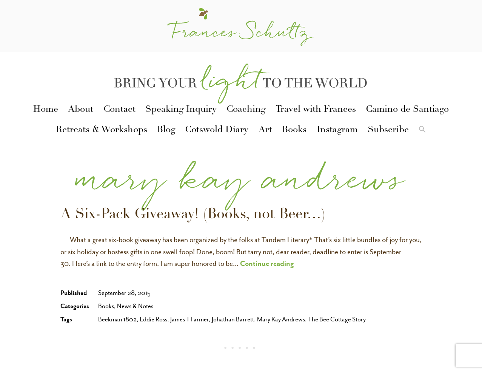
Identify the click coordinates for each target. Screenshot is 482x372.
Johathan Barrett (233, 319)
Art (265, 130)
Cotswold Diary (216, 130)
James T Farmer (189, 319)
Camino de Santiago (407, 109)
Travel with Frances (316, 109)
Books (294, 130)
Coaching (245, 109)
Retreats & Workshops (101, 130)
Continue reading (267, 263)
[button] (422, 130)
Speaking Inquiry (181, 109)
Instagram (337, 130)
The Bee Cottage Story (337, 319)
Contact (119, 109)
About (80, 109)
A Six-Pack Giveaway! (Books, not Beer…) (192, 215)
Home (45, 109)
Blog (166, 130)
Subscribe (388, 130)
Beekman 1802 (117, 319)
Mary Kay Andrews (281, 319)
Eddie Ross (153, 319)
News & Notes (135, 306)
